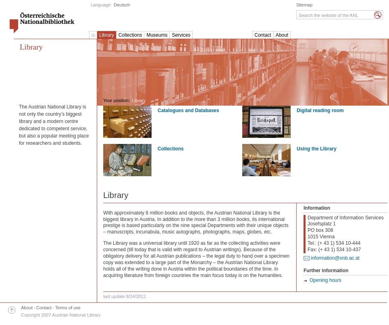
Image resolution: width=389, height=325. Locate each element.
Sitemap (304, 4)
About (282, 35)
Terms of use (68, 307)
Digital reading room (320, 110)
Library (106, 35)
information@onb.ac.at (335, 258)
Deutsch (122, 4)
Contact (262, 35)
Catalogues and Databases (188, 110)
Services (181, 35)
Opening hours (325, 280)
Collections (130, 35)
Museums (156, 35)
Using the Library (317, 149)
